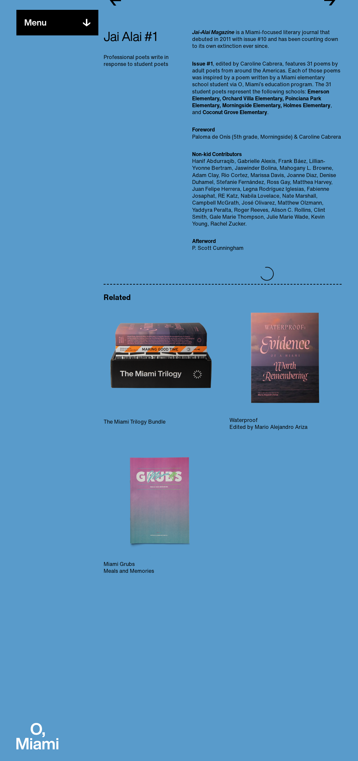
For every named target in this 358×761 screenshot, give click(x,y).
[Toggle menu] (35, 22)
